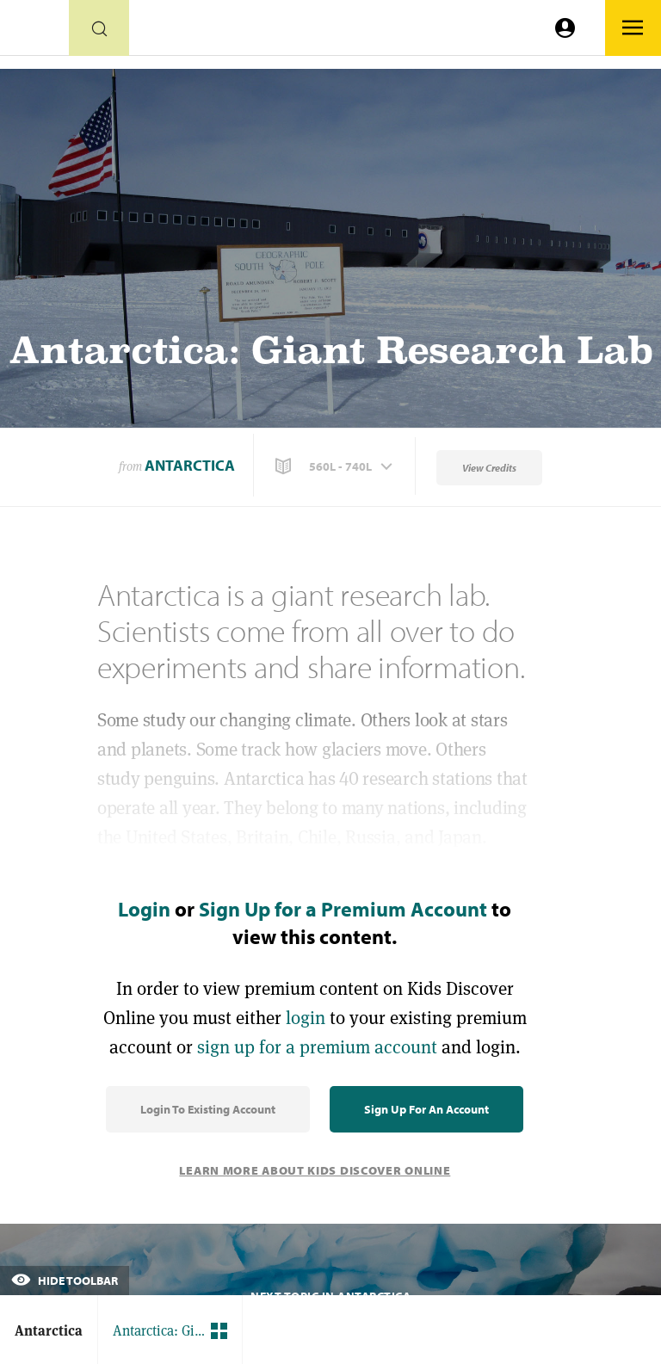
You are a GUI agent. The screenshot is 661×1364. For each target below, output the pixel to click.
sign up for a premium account (317, 1046)
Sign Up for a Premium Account (343, 909)
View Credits (489, 467)
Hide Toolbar (64, 1280)
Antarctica (190, 465)
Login (144, 909)
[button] (336, 466)
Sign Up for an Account (426, 1109)
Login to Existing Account (207, 1109)
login (305, 1017)
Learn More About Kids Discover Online (314, 1170)
